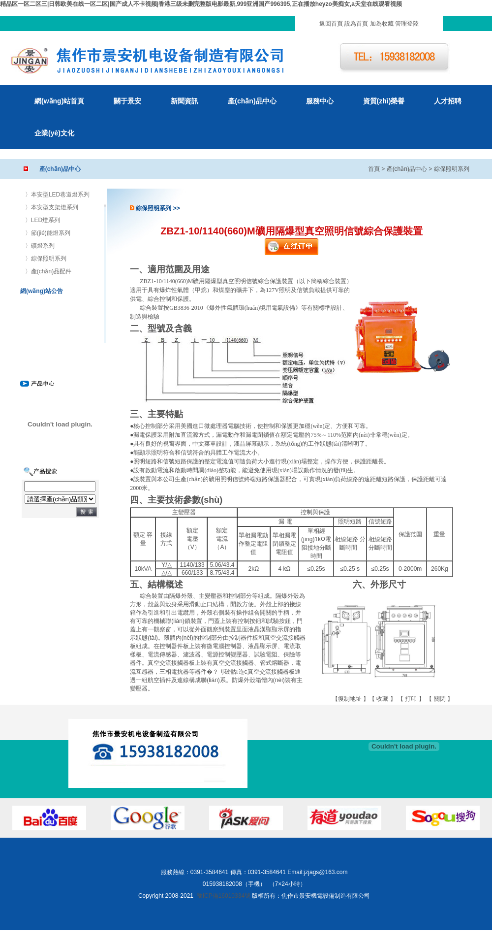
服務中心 (320, 101)
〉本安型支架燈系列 (51, 207)
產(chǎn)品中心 (252, 101)
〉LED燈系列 (42, 220)
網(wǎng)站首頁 (59, 101)
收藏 (382, 698)
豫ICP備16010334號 (223, 895)
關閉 (440, 698)
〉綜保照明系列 (45, 258)
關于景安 (127, 101)
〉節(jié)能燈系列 (47, 232)
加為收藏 (382, 23)
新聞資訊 (184, 101)
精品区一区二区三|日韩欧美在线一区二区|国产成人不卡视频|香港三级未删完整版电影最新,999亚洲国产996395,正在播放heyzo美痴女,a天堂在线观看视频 (201, 3)
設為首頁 (356, 23)
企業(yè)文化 (54, 133)
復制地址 (350, 698)
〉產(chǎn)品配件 (48, 271)
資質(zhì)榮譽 (384, 101)
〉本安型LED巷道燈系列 (57, 194)
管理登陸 (407, 23)
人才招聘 (447, 101)
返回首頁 (331, 23)
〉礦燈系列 (40, 245)
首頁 (374, 168)
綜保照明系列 (451, 168)
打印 (411, 698)
